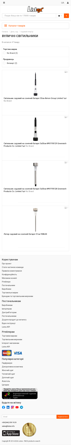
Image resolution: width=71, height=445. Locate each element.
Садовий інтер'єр (27, 32)
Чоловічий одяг (8, 374)
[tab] (35, 25)
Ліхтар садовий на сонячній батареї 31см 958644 (25, 234)
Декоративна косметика (12, 367)
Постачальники (8, 285)
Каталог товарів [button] (14, 25)
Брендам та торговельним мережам (17, 296)
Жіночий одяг (7, 370)
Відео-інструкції (8, 323)
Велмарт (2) (12, 63)
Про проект (6, 264)
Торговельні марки (10, 293)
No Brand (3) (12, 53)
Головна (5, 32)
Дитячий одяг (8, 378)
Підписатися (63, 417)
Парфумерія (7, 363)
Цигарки (5, 385)
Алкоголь (6, 381)
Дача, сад (14, 32)
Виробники (6, 289)
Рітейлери (6, 282)
